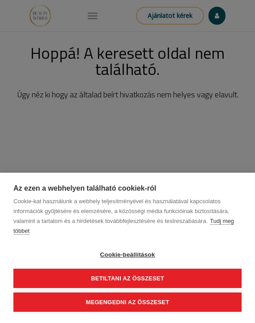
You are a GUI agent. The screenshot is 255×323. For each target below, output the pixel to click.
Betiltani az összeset (127, 278)
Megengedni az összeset (128, 302)
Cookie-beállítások (127, 254)
